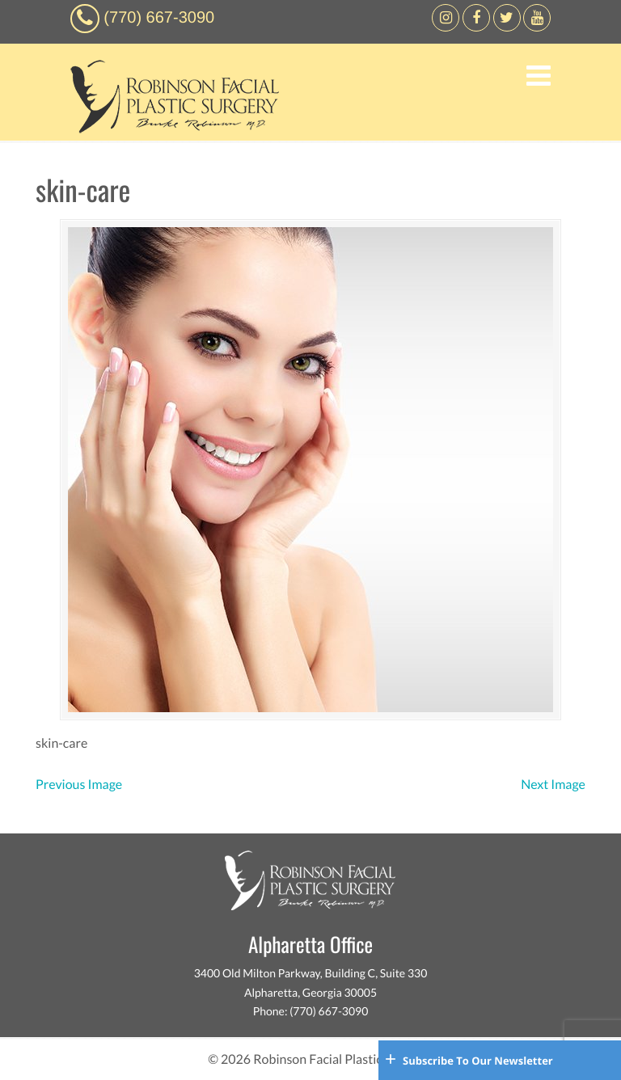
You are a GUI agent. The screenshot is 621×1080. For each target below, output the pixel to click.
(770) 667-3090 (159, 18)
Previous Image (79, 784)
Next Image (553, 784)
